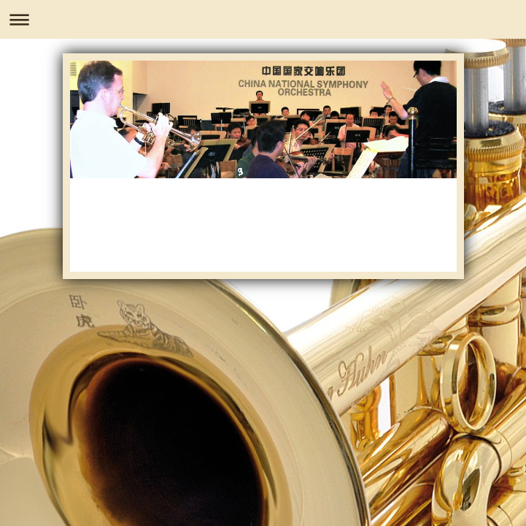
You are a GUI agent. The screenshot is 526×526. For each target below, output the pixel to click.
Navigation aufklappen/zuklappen (263, 19)
